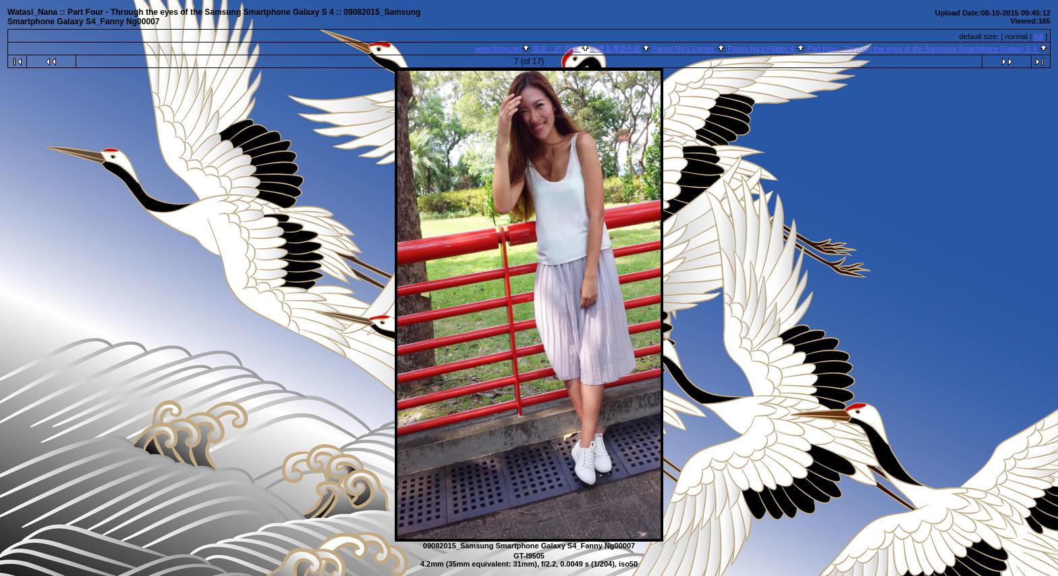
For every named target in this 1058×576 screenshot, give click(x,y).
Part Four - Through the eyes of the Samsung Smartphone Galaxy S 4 (922, 49)
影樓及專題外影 (616, 49)
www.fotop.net (498, 49)
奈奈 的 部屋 (555, 49)
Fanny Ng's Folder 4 (760, 49)
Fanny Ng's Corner (683, 49)
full (1038, 36)
